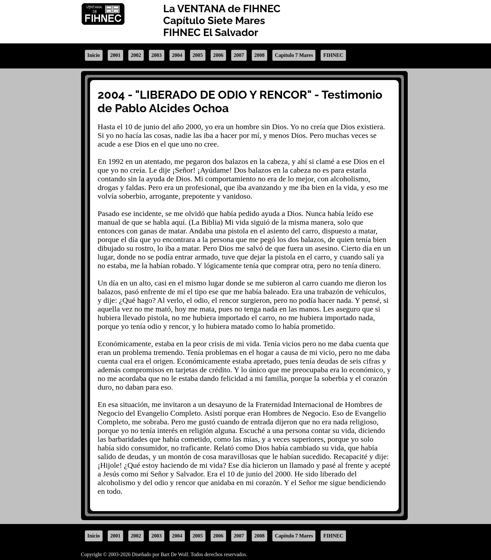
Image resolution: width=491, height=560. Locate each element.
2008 (259, 55)
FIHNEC (333, 55)
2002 (136, 55)
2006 (218, 55)
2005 (198, 55)
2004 (177, 55)
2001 (115, 55)
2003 (156, 55)
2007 (239, 55)
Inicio (93, 55)
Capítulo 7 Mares (294, 55)
